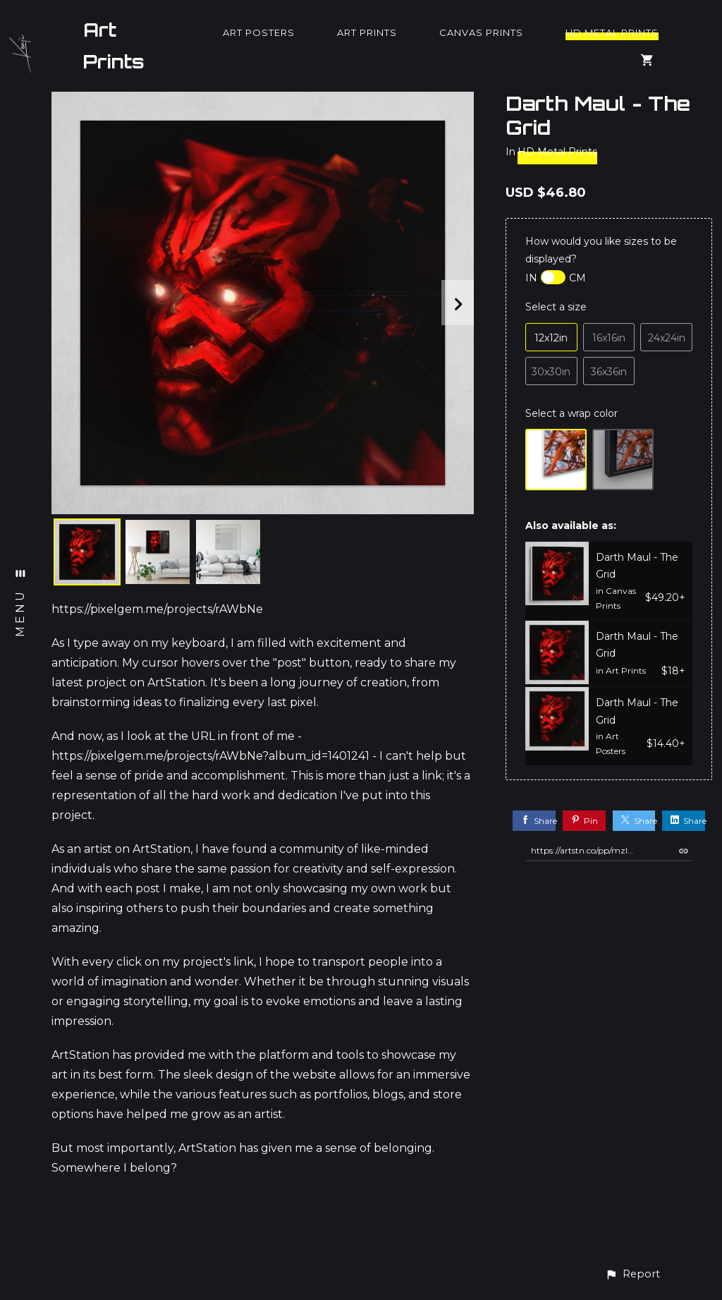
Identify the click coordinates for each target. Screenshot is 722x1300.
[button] (632, 1274)
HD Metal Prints (612, 32)
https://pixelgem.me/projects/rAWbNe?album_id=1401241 (210, 756)
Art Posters (259, 32)
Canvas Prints (481, 32)
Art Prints (114, 45)
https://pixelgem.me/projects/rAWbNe (157, 609)
